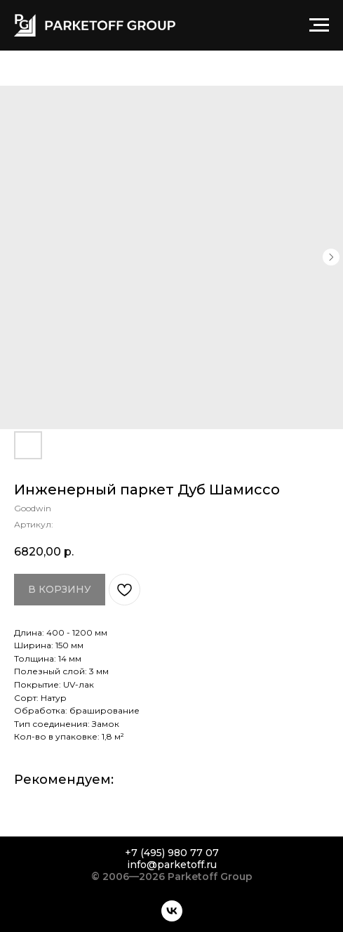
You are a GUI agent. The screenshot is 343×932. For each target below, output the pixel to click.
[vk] (171, 910)
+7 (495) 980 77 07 (172, 852)
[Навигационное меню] (319, 25)
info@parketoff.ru (172, 864)
